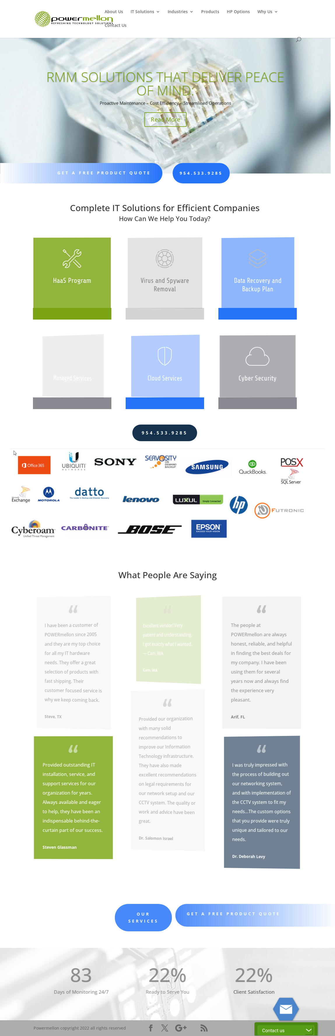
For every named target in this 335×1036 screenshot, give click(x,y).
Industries (178, 12)
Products (210, 12)
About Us (114, 12)
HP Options (238, 12)
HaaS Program (72, 281)
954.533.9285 (187, 173)
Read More (98, 117)
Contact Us (116, 25)
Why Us (264, 12)
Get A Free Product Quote (100, 173)
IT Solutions (142, 12)
